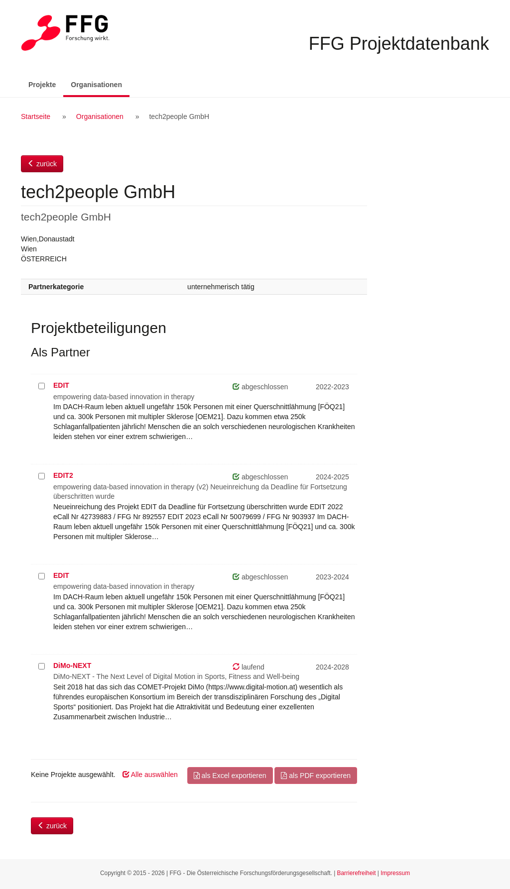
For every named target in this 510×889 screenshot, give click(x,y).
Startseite (35, 116)
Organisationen (100, 84)
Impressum (395, 873)
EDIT (61, 385)
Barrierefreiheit (356, 873)
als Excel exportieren (230, 775)
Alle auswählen (150, 774)
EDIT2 (63, 475)
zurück (42, 164)
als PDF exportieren (316, 775)
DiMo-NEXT (72, 665)
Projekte (42, 85)
